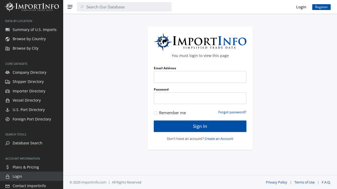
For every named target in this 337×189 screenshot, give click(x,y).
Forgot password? (232, 112)
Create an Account (219, 138)
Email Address (165, 68)
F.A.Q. (326, 182)
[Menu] (70, 7)
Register (321, 7)
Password (161, 89)
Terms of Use (304, 182)
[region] (31, 101)
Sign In (200, 126)
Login (301, 6)
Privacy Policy (276, 182)
